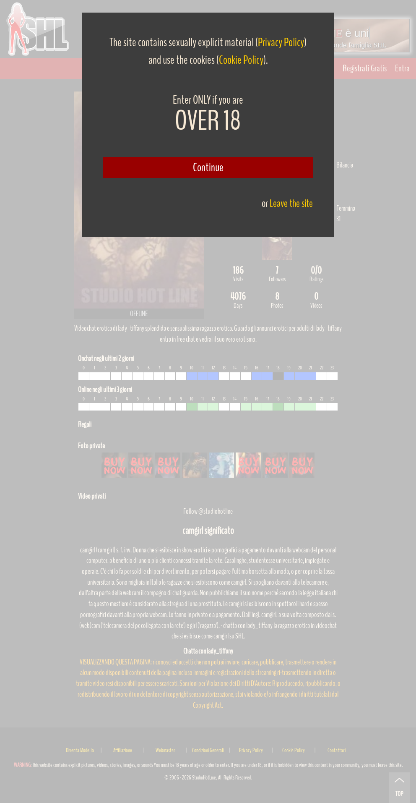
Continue (208, 167)
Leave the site (291, 203)
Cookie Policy (241, 60)
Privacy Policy (281, 42)
